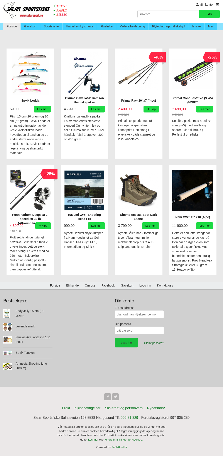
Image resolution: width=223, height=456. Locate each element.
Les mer (93, 439)
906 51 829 (129, 417)
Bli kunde (72, 285)
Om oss (90, 285)
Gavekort (30, 26)
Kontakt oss (165, 285)
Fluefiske (106, 26)
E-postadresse (124, 308)
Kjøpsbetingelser (87, 408)
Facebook (108, 285)
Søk (209, 14)
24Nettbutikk (119, 447)
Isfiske (196, 26)
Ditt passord (123, 324)
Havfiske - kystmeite (79, 26)
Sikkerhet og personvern (124, 408)
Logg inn (145, 285)
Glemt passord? (154, 343)
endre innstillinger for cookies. (124, 439)
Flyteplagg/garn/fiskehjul (168, 26)
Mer (210, 26)
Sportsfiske (51, 26)
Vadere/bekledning (132, 26)
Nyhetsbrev (156, 408)
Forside (12, 26)
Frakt (66, 408)
